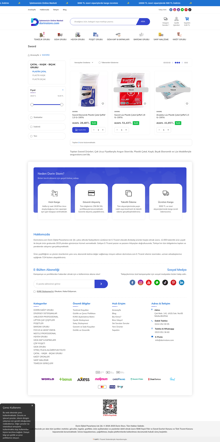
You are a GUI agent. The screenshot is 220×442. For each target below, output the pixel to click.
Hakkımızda (44, 10)
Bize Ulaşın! (117, 320)
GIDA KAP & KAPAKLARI (118, 36)
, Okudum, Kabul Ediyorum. (55, 291)
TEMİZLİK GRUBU (42, 36)
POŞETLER (38, 323)
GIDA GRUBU (60, 36)
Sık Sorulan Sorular (120, 323)
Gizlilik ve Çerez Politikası (84, 313)
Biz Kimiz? (116, 316)
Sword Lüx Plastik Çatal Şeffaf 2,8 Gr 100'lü (129, 116)
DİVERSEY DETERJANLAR (45, 313)
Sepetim (116, 330)
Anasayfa (33, 55)
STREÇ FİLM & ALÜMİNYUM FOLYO (49, 350)
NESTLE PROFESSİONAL (45, 333)
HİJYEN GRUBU (78, 36)
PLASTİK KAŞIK (38, 75)
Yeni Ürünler (117, 326)
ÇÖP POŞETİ (39, 343)
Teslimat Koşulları (81, 310)
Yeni (33, 136)
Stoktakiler (36, 117)
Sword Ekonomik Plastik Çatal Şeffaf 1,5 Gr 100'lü (88, 116)
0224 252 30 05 (162, 324)
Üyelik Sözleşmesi (81, 320)
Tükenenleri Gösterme (108, 62)
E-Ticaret (101, 439)
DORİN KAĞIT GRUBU (44, 310)
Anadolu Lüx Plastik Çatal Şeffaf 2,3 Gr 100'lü (172, 116)
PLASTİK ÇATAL (39, 71)
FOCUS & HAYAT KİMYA (44, 330)
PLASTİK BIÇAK (39, 79)
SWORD (75, 111)
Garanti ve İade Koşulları (84, 326)
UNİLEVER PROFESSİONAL (46, 316)
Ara (143, 21)
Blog (65, 10)
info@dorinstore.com (164, 340)
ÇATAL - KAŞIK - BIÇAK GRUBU (48, 353)
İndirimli (35, 127)
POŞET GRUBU (96, 36)
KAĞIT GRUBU (179, 36)
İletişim (56, 10)
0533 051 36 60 (162, 332)
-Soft (95, 439)
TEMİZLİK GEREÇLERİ (43, 363)
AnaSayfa (32, 10)
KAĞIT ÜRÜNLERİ (42, 356)
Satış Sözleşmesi (80, 323)
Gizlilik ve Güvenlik (81, 330)
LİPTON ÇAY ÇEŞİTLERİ (44, 320)
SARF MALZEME (161, 36)
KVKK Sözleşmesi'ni (45, 291)
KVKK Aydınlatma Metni (83, 316)
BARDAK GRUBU (141, 36)
